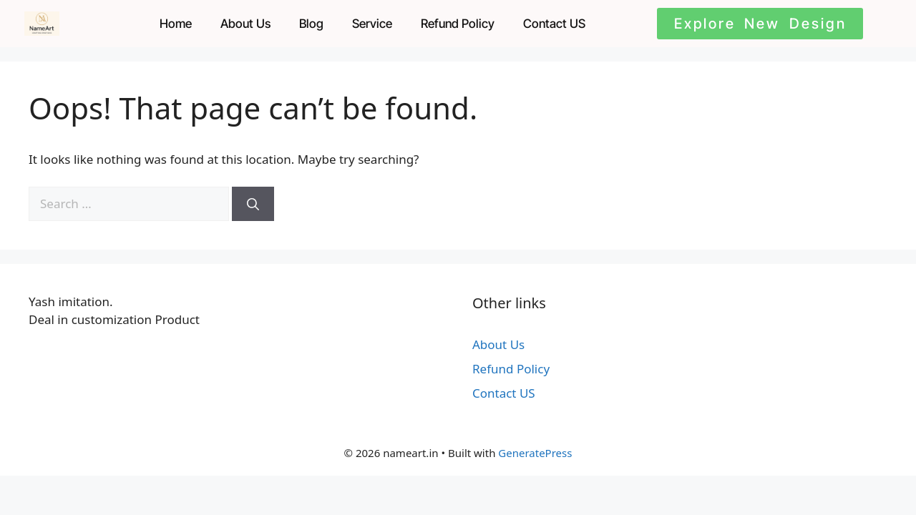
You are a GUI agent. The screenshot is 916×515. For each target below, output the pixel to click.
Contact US (554, 23)
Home (176, 23)
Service (372, 23)
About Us (245, 23)
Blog (311, 23)
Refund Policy (457, 23)
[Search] (253, 204)
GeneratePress (535, 453)
